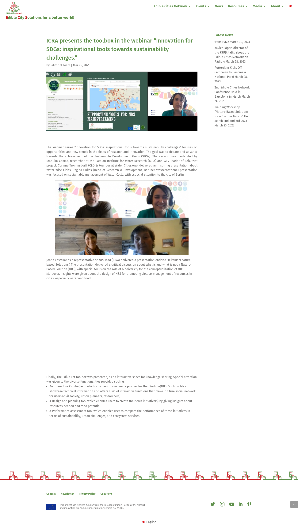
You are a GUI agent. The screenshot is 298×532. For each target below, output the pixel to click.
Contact (51, 494)
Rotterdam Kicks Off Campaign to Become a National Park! (230, 72)
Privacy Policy (87, 494)
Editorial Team (60, 65)
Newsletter (67, 494)
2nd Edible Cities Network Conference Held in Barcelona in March (232, 92)
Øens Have (222, 42)
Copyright (106, 494)
